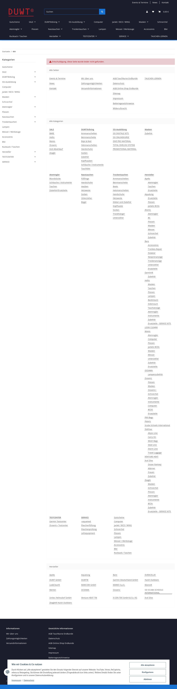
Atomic (148, 210)
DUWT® (84, 580)
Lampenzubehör (155, 374)
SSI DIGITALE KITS (121, 133)
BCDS (150, 409)
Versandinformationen (91, 88)
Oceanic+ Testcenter (58, 525)
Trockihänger (119, 214)
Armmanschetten (89, 133)
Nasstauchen (8, 117)
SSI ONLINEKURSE (121, 137)
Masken (151, 225)
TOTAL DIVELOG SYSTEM (124, 145)
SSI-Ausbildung (9, 82)
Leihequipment (88, 533)
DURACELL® (150, 575)
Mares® (148, 585)
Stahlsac (148, 429)
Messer (151, 229)
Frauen (151, 472)
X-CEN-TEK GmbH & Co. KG (125, 597)
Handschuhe (87, 149)
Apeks (147, 178)
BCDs (150, 503)
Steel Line (152, 445)
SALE (4, 72)
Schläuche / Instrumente (92, 164)
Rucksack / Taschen (123, 552)
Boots (115, 186)
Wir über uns (87, 78)
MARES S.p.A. (119, 585)
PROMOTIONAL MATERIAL (124, 149)
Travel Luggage (155, 452)
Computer (152, 339)
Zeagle (52, 153)
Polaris (148, 421)
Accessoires (153, 245)
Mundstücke (55, 178)
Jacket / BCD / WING (123, 525)
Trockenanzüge (155, 261)
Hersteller (6, 152)
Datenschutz (118, 83)
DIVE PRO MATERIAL (122, 141)
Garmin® (149, 272)
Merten (52, 590)
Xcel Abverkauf (56, 149)
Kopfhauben (86, 160)
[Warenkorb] (163, 11)
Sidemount (153, 304)
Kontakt (165, 2)
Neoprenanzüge (155, 257)
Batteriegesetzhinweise (123, 103)
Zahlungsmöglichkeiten (91, 83)
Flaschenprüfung (89, 529)
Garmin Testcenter (57, 521)
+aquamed (86, 521)
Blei (115, 549)
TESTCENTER (8, 157)
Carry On (152, 437)
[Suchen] (71, 12)
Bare (147, 241)
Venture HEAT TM (89, 597)
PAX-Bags (149, 417)
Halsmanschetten (89, 145)
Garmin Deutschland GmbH (125, 580)
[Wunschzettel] (153, 11)
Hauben (84, 186)
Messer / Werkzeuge (123, 541)
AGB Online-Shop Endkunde (125, 88)
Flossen (151, 202)
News (154, 2)
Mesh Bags (153, 441)
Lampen (151, 296)
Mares (52, 141)
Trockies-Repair (155, 249)
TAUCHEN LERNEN (159, 36)
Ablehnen (147, 679)
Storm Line (153, 448)
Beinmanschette (88, 137)
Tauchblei (85, 168)
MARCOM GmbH (88, 585)
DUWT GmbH (55, 580)
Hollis (51, 137)
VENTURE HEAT (151, 456)
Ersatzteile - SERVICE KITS (159, 323)
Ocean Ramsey (154, 464)
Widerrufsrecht (120, 108)
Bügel (83, 202)
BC (149, 217)
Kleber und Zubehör (122, 202)
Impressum (118, 98)
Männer (151, 468)
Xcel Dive (149, 460)
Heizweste (85, 190)
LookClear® (54, 585)
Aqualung (149, 194)
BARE (51, 133)
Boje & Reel (86, 141)
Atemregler (153, 182)
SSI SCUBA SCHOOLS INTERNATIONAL (154, 591)
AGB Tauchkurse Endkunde (125, 78)
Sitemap (116, 93)
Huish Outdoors (152, 580)
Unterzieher (86, 198)
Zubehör (85, 157)
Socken (84, 153)
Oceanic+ (152, 390)
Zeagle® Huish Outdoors (60, 602)
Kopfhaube (118, 206)
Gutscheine (119, 517)
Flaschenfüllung (88, 525)
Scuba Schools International (157, 425)
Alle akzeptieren (147, 665)
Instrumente (153, 315)
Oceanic (53, 145)
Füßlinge (85, 178)
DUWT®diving (8, 77)
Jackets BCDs (153, 206)
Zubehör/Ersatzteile (58, 190)
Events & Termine (140, 2)
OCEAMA (149, 370)
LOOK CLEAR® (151, 327)
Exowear (152, 253)
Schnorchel (153, 233)
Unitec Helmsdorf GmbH (60, 597)
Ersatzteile (152, 190)
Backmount (153, 300)
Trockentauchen (9, 122)
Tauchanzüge (154, 307)
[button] (147, 11)
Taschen (53, 186)
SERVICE (5, 162)
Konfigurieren (147, 672)
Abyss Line (153, 433)
